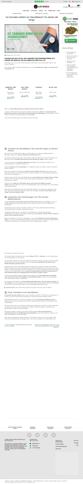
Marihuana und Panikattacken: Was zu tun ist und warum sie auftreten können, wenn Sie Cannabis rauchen (47, 326)
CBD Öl (44, 305)
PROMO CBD (51, 10)
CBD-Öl (41, 10)
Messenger (35, 445)
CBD (29, 114)
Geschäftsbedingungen (61, 446)
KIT (46, 10)
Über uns (76, 440)
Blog (58, 10)
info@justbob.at (35, 443)
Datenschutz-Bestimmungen (59, 441)
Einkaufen (78, 6)
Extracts (34, 10)
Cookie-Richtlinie (60, 444)
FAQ (70, 1)
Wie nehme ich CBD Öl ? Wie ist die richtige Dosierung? (72, 57)
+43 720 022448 (7, 1)
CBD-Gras (18, 184)
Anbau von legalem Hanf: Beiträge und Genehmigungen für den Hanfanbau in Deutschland (72, 67)
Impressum (58, 448)
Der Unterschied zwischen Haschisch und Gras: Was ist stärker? (34, 287)
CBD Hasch (26, 10)
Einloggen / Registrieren (69, 7)
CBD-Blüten (34, 62)
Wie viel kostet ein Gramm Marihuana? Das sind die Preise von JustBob (18, 325)
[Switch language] (76, 1)
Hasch (31, 221)
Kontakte (65, 1)
